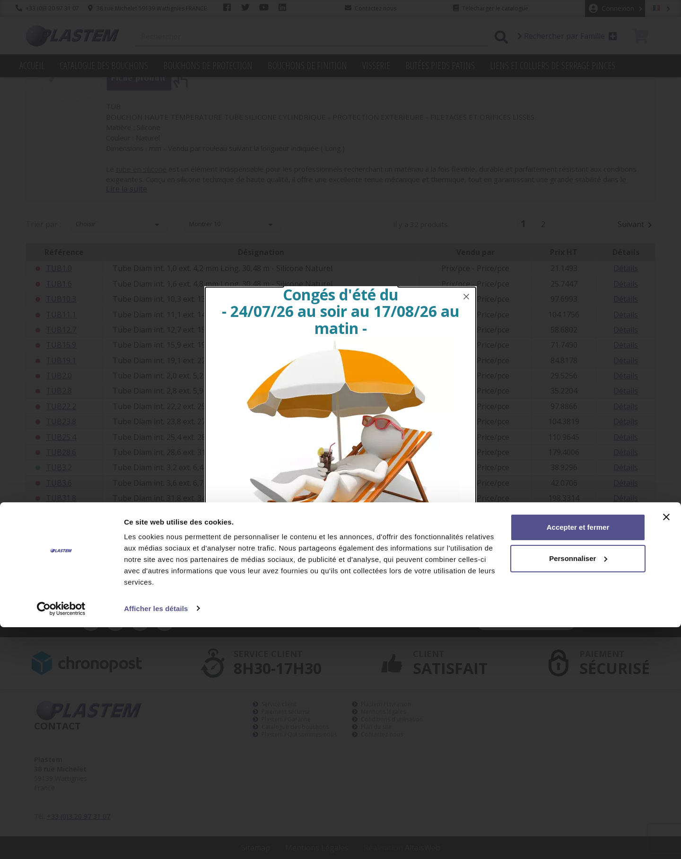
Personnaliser (578, 790)
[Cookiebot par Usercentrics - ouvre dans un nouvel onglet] (61, 840)
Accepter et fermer (578, 759)
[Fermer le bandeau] (666, 749)
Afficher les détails (156, 840)
